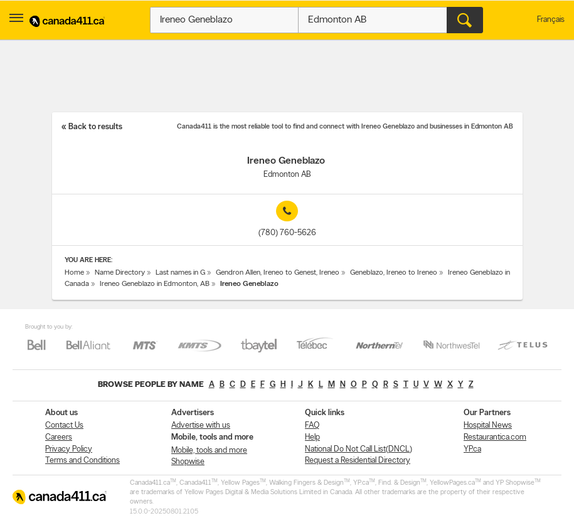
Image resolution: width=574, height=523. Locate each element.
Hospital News (488, 425)
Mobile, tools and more (209, 450)
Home (74, 273)
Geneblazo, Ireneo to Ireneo (393, 273)
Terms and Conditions (82, 461)
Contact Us (64, 425)
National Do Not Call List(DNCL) (358, 449)
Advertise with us (200, 425)
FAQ (312, 425)
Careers (58, 437)
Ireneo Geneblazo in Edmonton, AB (155, 284)
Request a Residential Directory (357, 461)
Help (312, 437)
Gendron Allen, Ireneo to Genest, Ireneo (277, 273)
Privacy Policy (68, 449)
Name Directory (120, 273)
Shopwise (188, 462)
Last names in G (180, 273)
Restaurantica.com (495, 437)
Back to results (95, 127)
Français (551, 20)
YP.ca (472, 449)
